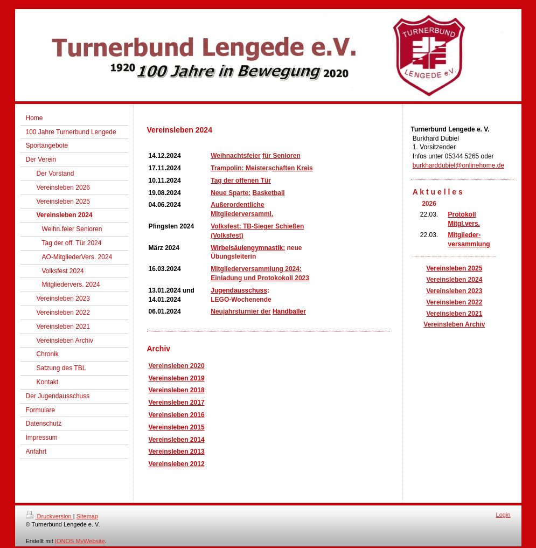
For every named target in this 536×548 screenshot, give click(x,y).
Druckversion (49, 516)
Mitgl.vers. (464, 223)
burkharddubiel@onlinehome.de (458, 165)
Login (503, 514)
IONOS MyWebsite (80, 541)
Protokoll (462, 214)
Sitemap (87, 516)
